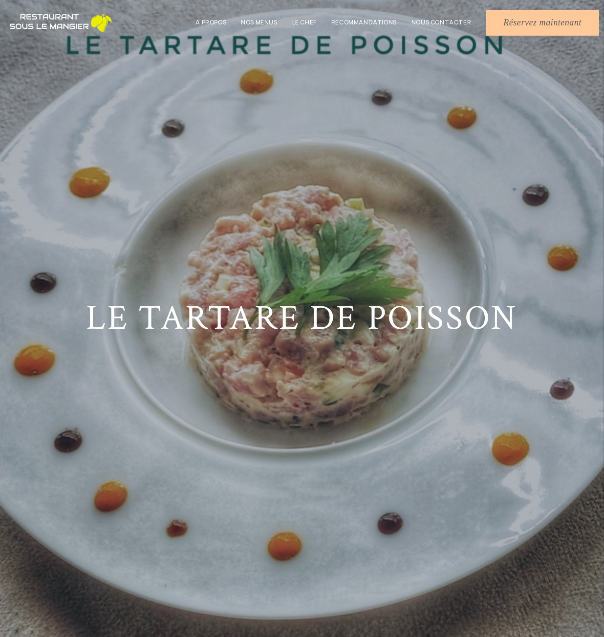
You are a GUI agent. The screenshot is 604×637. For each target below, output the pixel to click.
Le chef (304, 22)
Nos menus (259, 22)
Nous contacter (441, 22)
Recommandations (364, 22)
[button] (542, 23)
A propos (210, 22)
